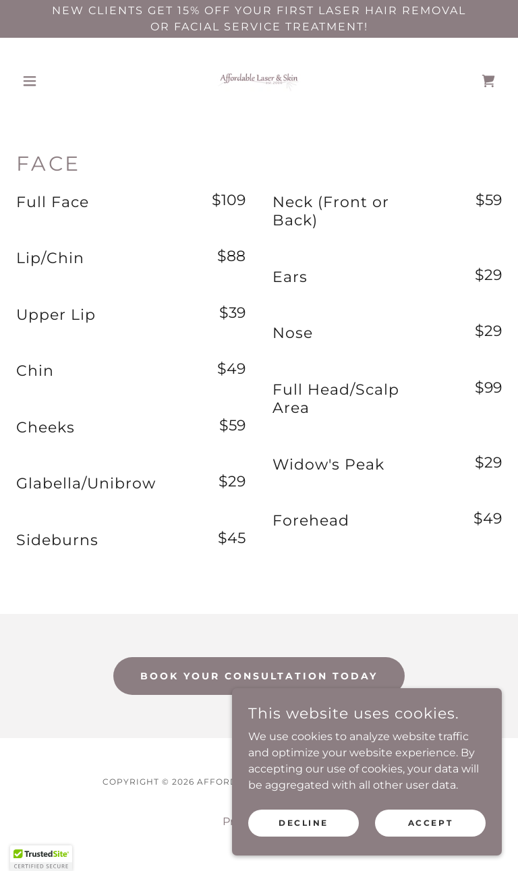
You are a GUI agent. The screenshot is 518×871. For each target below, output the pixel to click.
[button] (52, 80)
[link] (259, 81)
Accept (430, 823)
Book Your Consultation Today (259, 676)
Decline (303, 823)
